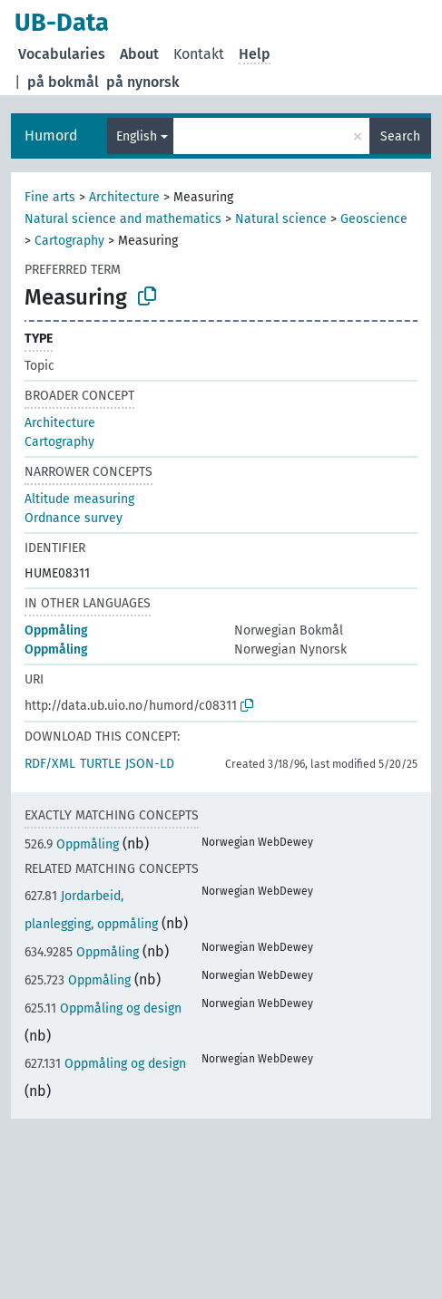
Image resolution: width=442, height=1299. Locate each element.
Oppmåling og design (103, 1008)
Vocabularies (61, 54)
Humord (51, 135)
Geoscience (374, 219)
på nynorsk (143, 82)
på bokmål (63, 82)
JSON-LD (149, 763)
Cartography (69, 240)
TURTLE (100, 763)
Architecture (124, 197)
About (139, 54)
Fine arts (50, 197)
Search (400, 136)
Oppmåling (56, 630)
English (136, 136)
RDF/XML (50, 763)
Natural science (281, 219)
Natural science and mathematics (123, 219)
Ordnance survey (74, 518)
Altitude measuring (79, 499)
